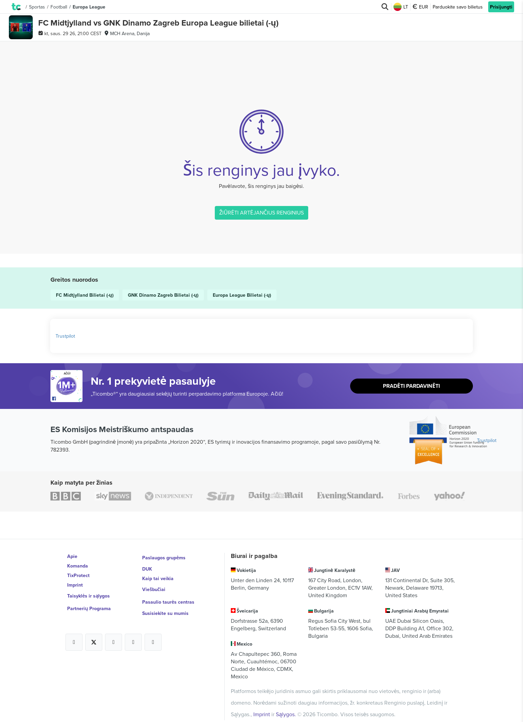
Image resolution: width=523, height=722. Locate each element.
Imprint (75, 584)
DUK (147, 565)
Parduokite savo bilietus (458, 6)
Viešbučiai (154, 584)
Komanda (77, 565)
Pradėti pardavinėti (411, 386)
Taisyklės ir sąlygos (88, 594)
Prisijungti (501, 6)
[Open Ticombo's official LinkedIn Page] (153, 633)
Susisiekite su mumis (165, 604)
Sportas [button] (37, 6)
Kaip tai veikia (158, 575)
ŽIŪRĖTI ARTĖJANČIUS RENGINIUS (261, 212)
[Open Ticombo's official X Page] (93, 633)
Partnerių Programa (89, 604)
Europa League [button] (89, 6)
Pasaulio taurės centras (168, 594)
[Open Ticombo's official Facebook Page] (67, 398)
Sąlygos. (286, 704)
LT (400, 7)
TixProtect (78, 575)
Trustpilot (65, 336)
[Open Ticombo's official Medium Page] (133, 633)
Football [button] (58, 6)
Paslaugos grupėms (163, 556)
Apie (72, 556)
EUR (420, 7)
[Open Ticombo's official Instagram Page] (113, 633)
